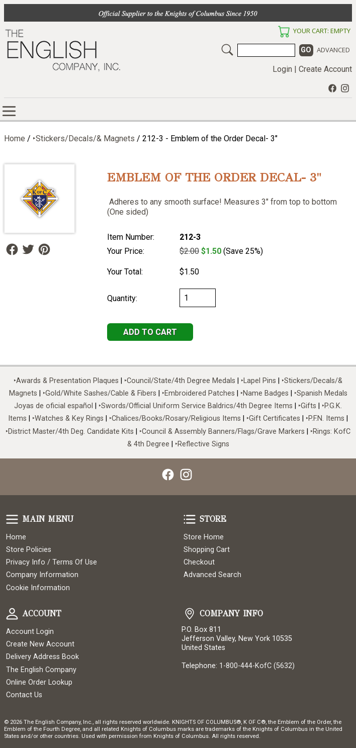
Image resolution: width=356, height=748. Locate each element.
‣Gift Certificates (273, 418)
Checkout (199, 562)
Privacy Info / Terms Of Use (51, 562)
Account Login (30, 631)
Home (14, 138)
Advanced (333, 49)
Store (190, 519)
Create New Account (40, 644)
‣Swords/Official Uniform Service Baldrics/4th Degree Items (196, 406)
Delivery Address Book (42, 656)
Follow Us (12, 249)
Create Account (325, 69)
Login (282, 69)
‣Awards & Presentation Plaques (66, 381)
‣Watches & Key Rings (68, 418)
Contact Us (24, 695)
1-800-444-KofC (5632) (257, 666)
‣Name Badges (264, 393)
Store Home (204, 537)
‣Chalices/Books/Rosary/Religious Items (175, 418)
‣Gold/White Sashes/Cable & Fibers (99, 393)
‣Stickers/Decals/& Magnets (84, 138)
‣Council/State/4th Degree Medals (179, 381)
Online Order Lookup (39, 682)
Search (227, 50)
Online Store (9, 111)
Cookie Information (38, 588)
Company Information (42, 575)
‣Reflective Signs (202, 444)
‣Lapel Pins (259, 381)
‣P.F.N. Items (325, 418)
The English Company (41, 670)
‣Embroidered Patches (199, 393)
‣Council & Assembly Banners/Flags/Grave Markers (222, 431)
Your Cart (284, 32)
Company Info (190, 614)
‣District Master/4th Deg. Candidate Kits (70, 431)
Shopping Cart (207, 549)
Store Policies (28, 549)
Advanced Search (212, 575)
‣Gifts (308, 406)
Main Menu (12, 519)
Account (12, 614)
